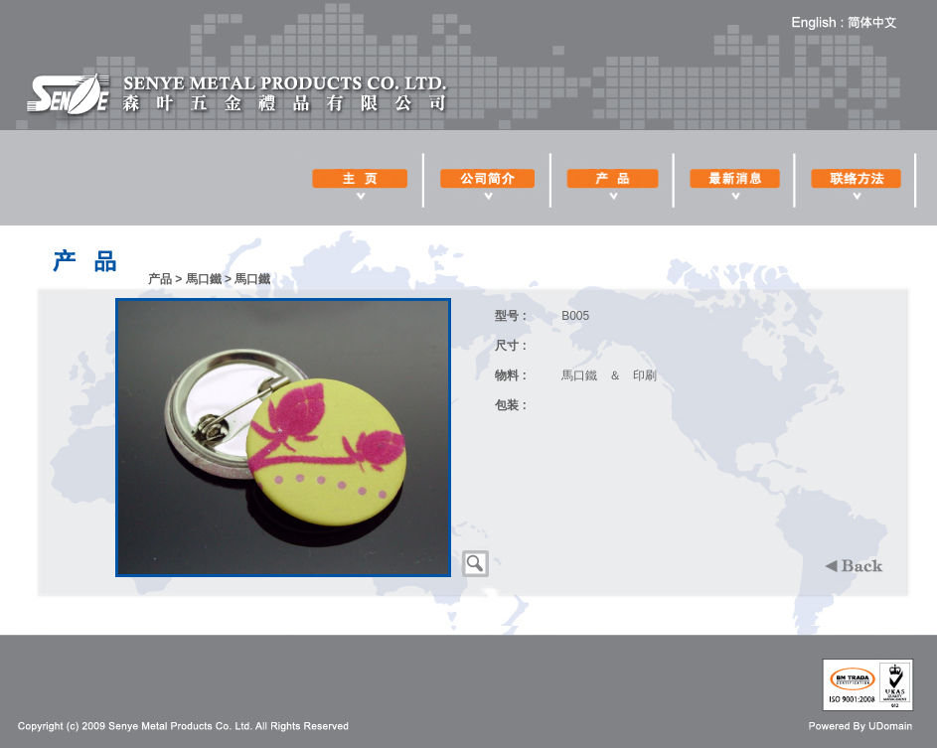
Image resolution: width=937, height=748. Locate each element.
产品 (160, 279)
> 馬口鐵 (198, 279)
